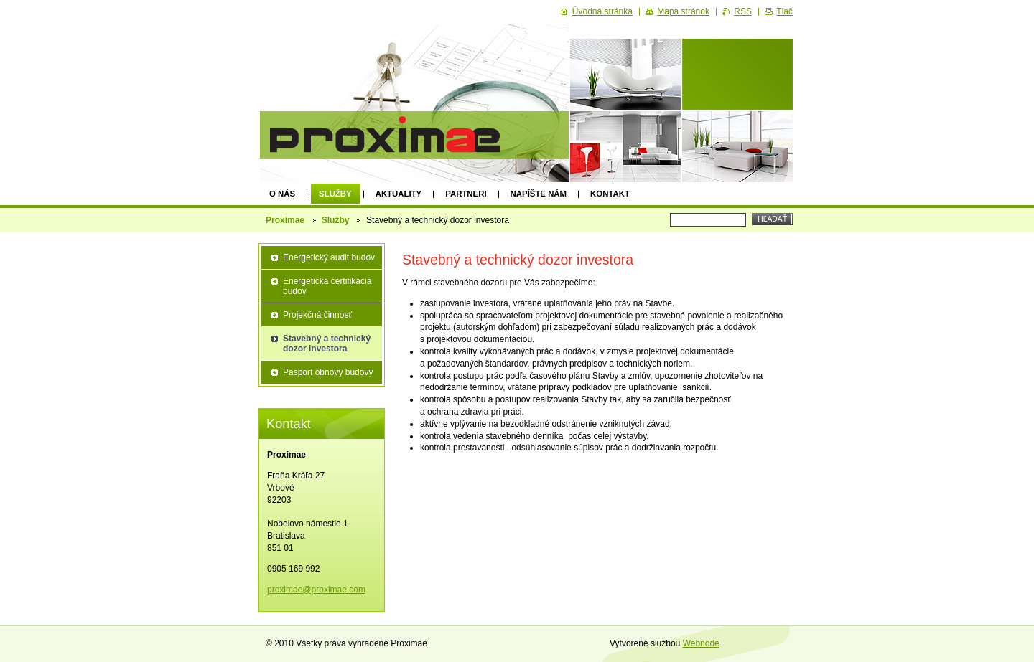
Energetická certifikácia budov (327, 286)
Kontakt (610, 193)
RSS (743, 11)
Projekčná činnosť (317, 315)
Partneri (465, 193)
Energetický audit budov (329, 257)
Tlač (784, 11)
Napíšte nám (539, 193)
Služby (335, 193)
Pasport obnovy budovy (328, 372)
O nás (282, 193)
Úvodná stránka (602, 11)
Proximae (286, 220)
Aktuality (399, 193)
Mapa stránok (683, 11)
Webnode (701, 643)
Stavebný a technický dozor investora (327, 344)
